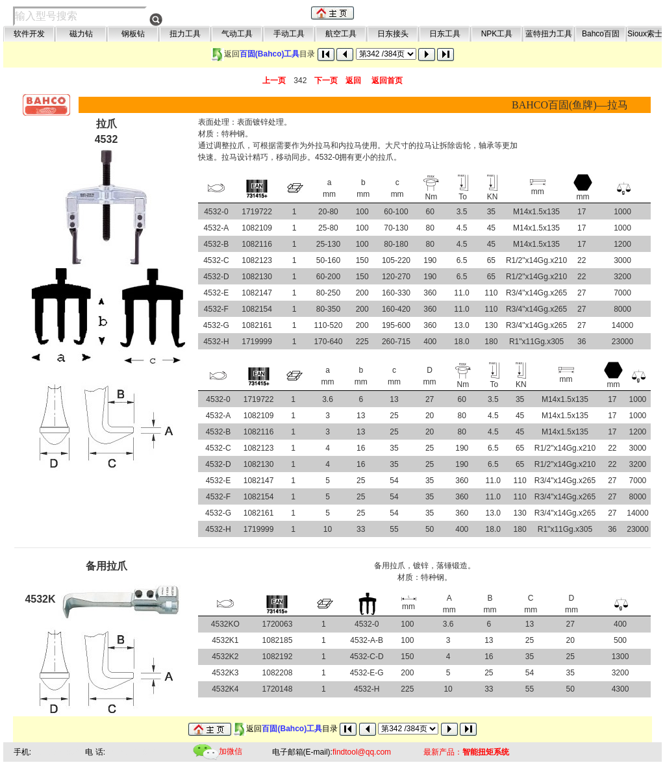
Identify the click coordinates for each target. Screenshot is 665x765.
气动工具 (237, 33)
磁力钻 (81, 33)
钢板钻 (133, 33)
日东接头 (392, 33)
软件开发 (29, 33)
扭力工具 (185, 33)
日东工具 (444, 33)
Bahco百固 (601, 33)
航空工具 (341, 33)
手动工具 (289, 33)
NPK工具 (497, 33)
